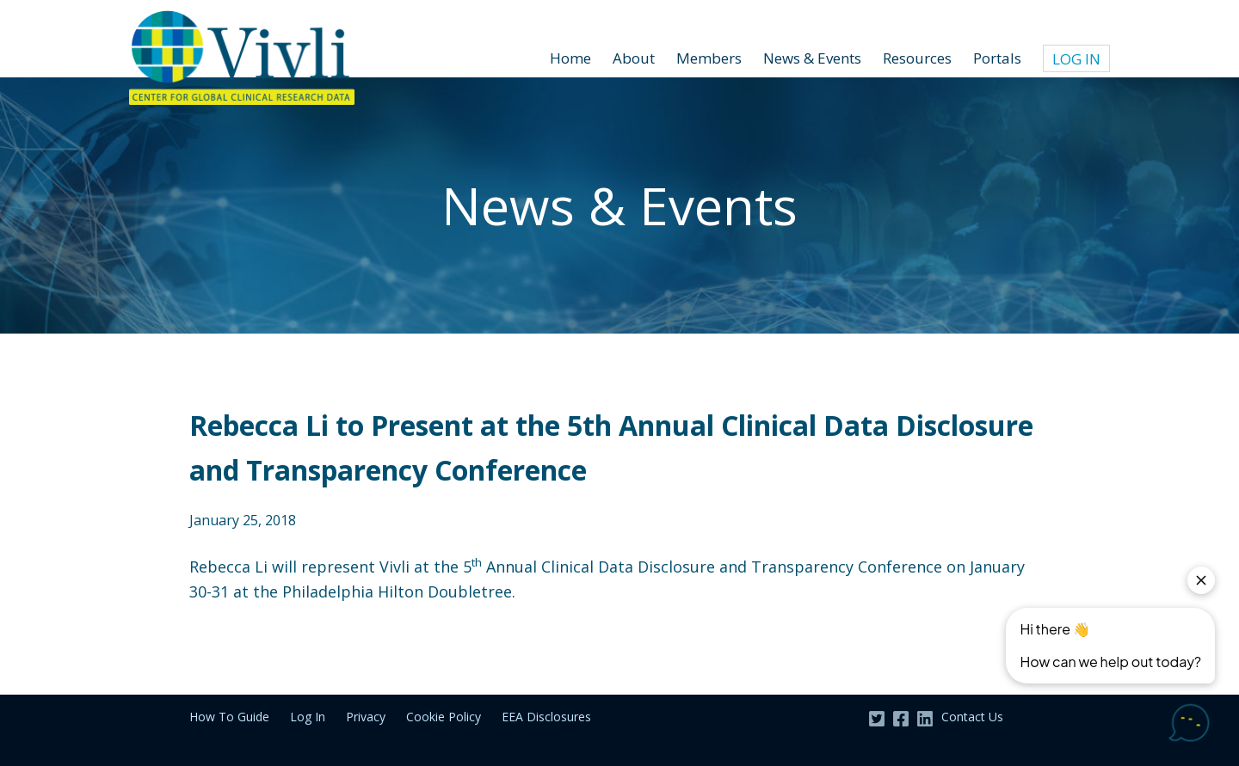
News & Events (812, 58)
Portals (997, 58)
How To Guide (229, 716)
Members (709, 58)
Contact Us (972, 716)
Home (570, 58)
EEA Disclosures (546, 716)
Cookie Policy (443, 716)
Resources (917, 58)
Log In (1076, 59)
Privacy (365, 716)
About (634, 58)
